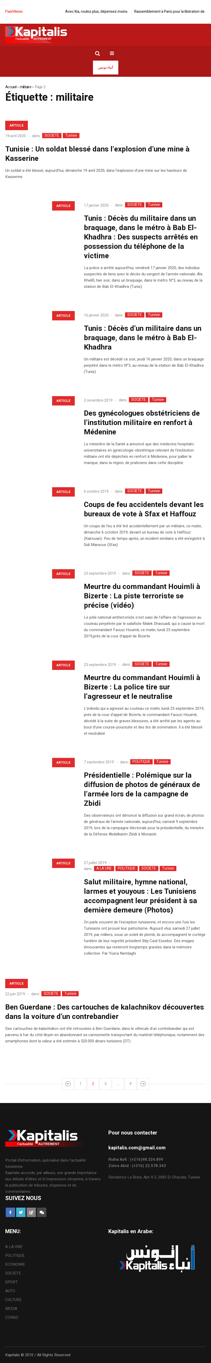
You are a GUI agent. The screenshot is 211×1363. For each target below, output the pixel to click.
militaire (25, 87)
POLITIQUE (141, 761)
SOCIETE (52, 135)
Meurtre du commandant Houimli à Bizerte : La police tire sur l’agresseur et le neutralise (142, 687)
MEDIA (11, 1308)
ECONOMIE (15, 1264)
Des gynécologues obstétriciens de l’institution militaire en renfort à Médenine (142, 423)
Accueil (10, 87)
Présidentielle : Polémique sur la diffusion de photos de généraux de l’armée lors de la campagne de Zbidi (142, 789)
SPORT (11, 1282)
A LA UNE (104, 868)
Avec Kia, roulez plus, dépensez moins (106, 11)
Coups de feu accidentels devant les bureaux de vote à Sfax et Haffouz (144, 509)
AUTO (10, 1291)
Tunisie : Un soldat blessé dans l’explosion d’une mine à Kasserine (97, 154)
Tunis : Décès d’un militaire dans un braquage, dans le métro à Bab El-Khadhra (142, 338)
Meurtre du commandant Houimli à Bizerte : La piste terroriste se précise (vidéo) (142, 596)
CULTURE (13, 1300)
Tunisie (71, 135)
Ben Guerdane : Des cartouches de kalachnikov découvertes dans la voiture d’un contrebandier (104, 1012)
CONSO (11, 1317)
